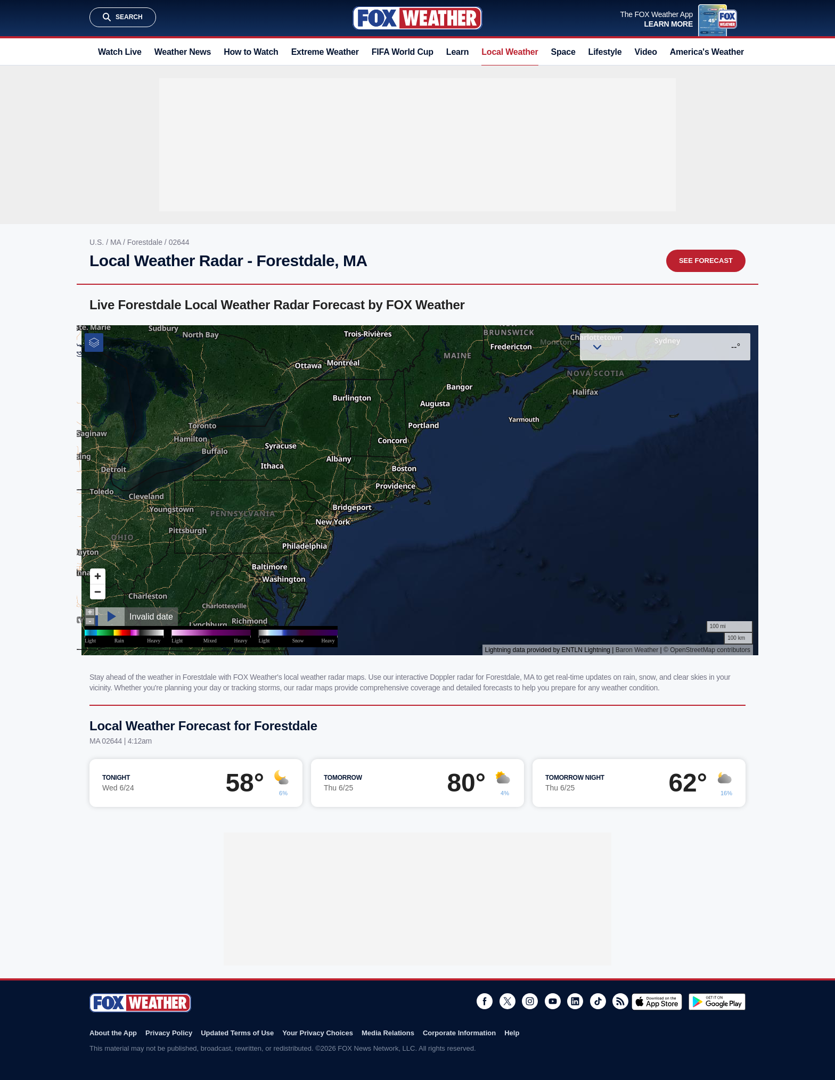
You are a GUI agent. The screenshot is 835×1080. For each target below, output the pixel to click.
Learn (457, 51)
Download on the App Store (657, 1001)
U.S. (97, 242)
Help (511, 1033)
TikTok (598, 1001)
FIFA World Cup (402, 51)
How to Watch (251, 51)
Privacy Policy (168, 1033)
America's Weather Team (718, 51)
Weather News (182, 51)
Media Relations (388, 1033)
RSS (620, 1001)
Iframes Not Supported (417, 490)
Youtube (553, 1001)
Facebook (485, 1001)
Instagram (530, 1001)
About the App (113, 1033)
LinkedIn (575, 1001)
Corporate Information (459, 1033)
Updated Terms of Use (237, 1033)
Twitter (507, 1001)
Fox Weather (417, 18)
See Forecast (706, 261)
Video (646, 51)
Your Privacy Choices (317, 1033)
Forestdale (146, 242)
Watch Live (120, 51)
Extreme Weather (325, 51)
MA (116, 242)
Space (563, 51)
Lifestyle (605, 51)
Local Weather (509, 51)
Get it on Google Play (717, 1001)
